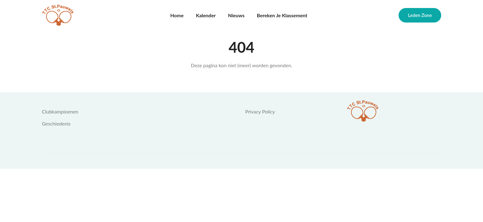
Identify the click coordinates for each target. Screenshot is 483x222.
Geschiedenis (56, 123)
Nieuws (236, 15)
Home (177, 15)
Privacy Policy (260, 111)
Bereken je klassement (282, 15)
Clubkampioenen (60, 111)
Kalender (206, 15)
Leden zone (420, 15)
